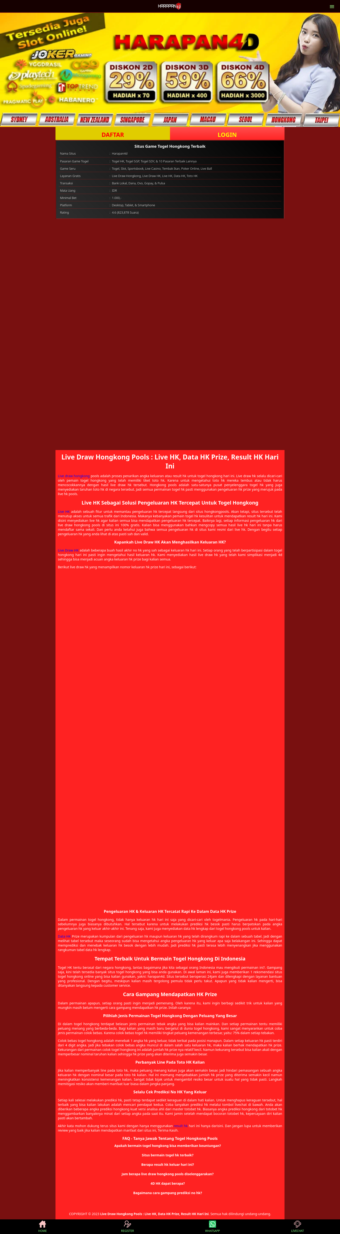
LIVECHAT (297, 1227)
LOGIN (227, 135)
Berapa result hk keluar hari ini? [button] (167, 1164)
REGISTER (127, 1227)
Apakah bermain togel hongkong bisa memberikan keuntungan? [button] (167, 1145)
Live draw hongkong (74, 476)
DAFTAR (113, 135)
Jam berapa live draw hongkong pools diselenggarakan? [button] (167, 1174)
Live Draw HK (68, 550)
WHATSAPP (212, 1227)
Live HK (64, 511)
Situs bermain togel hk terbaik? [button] (168, 1155)
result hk (181, 1126)
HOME (42, 1227)
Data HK (64, 936)
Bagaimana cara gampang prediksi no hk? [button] (167, 1193)
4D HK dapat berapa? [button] (167, 1183)
